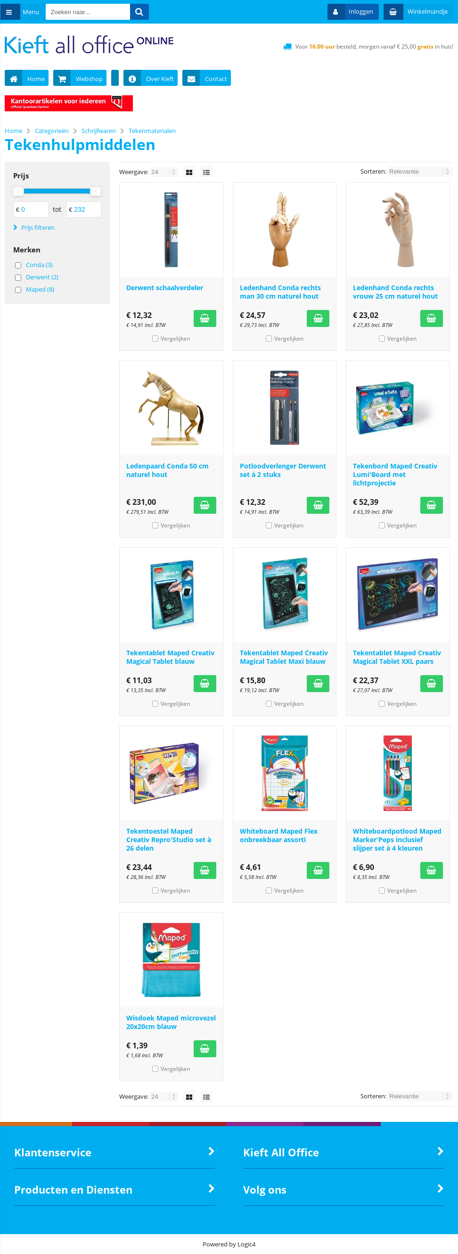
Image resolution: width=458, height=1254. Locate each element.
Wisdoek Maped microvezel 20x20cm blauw (171, 1022)
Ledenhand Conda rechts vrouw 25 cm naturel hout (395, 292)
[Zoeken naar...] (147, 12)
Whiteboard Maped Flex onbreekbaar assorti (279, 835)
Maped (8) (40, 289)
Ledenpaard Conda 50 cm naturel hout (167, 470)
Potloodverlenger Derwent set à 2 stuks (283, 470)
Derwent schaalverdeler (164, 287)
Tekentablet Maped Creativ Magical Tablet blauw (170, 657)
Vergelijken (175, 338)
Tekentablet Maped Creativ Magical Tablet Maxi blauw (284, 657)
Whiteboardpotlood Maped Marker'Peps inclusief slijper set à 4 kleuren (397, 840)
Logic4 (246, 1244)
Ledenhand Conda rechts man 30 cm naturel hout (280, 292)
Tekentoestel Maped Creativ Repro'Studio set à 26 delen (168, 840)
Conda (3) (39, 264)
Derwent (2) (42, 277)
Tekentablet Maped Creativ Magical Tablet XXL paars (397, 657)
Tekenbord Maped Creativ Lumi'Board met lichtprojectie (395, 474)
